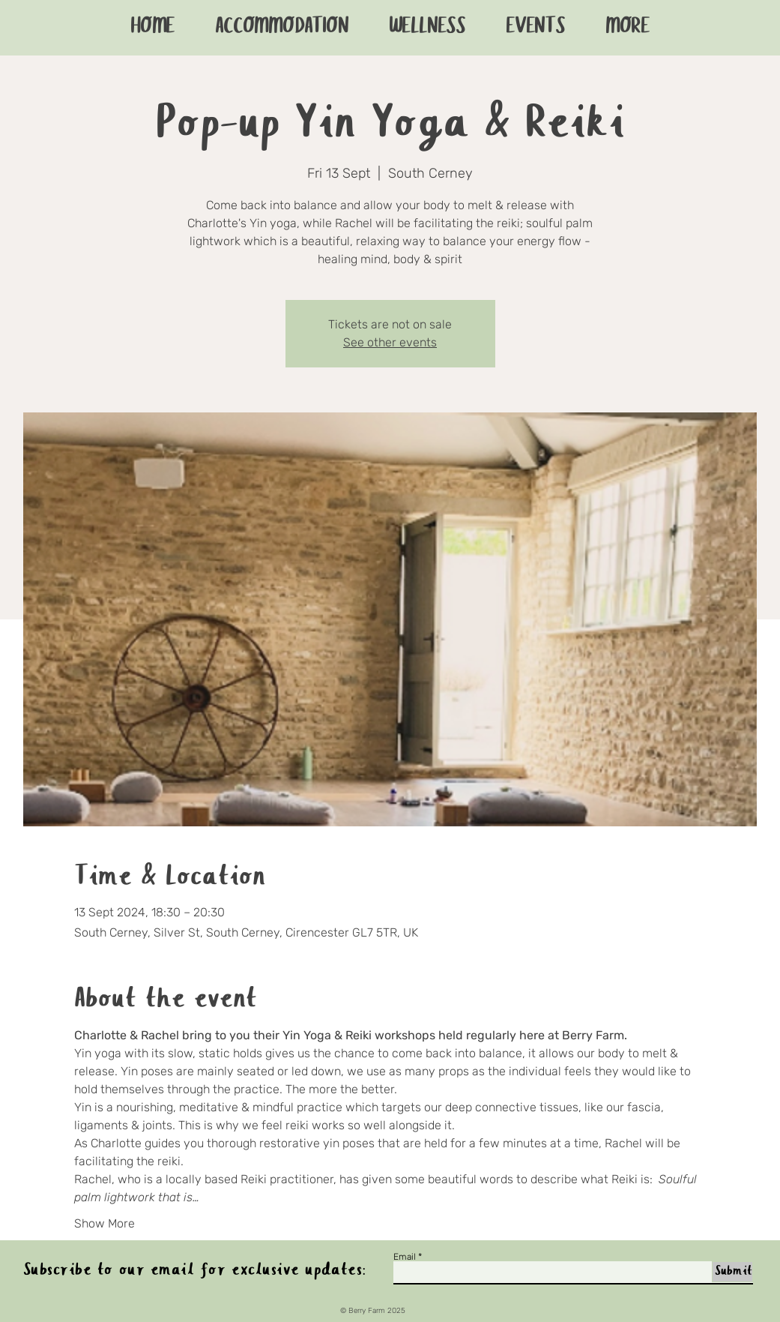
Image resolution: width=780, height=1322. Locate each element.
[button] (627, 27)
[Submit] (732, 1271)
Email (404, 1256)
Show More (104, 1223)
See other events (390, 342)
